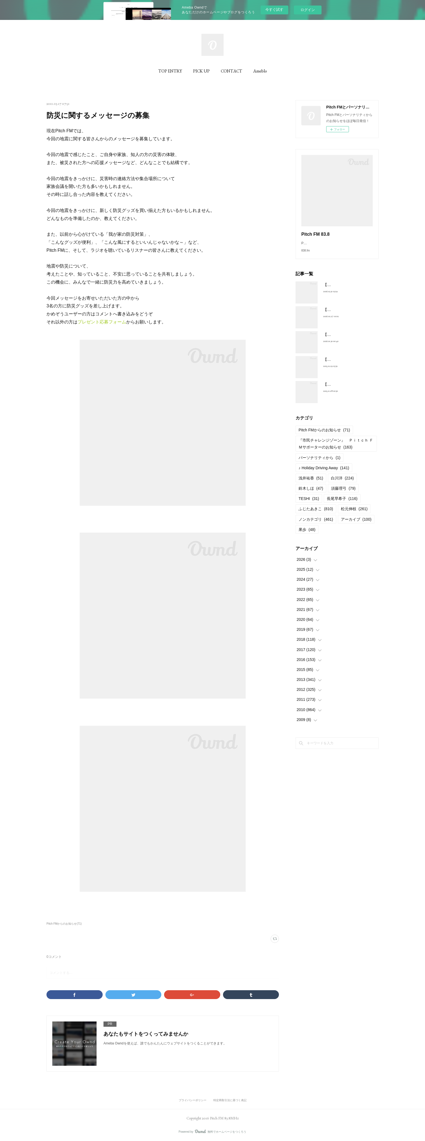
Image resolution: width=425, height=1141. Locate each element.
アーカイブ (356, 525)
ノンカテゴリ (316, 525)
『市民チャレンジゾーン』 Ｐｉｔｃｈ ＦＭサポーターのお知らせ (336, 449)
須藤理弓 (343, 494)
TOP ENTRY (170, 71)
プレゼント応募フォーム (101, 322)
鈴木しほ (311, 494)
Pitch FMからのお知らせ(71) (64, 923)
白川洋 (342, 483)
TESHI (309, 504)
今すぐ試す (274, 9)
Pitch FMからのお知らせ (324, 435)
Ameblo (260, 71)
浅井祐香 (311, 483)
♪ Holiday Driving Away (324, 473)
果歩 (307, 535)
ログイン (307, 10)
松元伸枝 (354, 514)
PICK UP (201, 71)
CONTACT (231, 71)
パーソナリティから (319, 463)
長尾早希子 (342, 504)
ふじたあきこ (316, 514)
